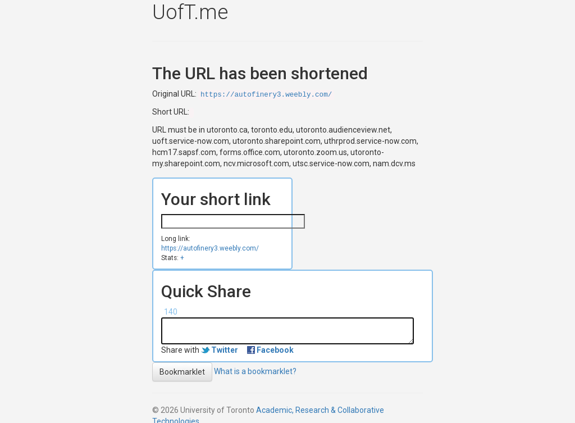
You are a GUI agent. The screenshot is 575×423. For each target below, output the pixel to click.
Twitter (224, 349)
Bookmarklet (182, 371)
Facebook (275, 349)
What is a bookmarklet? (255, 370)
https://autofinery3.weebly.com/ (266, 95)
